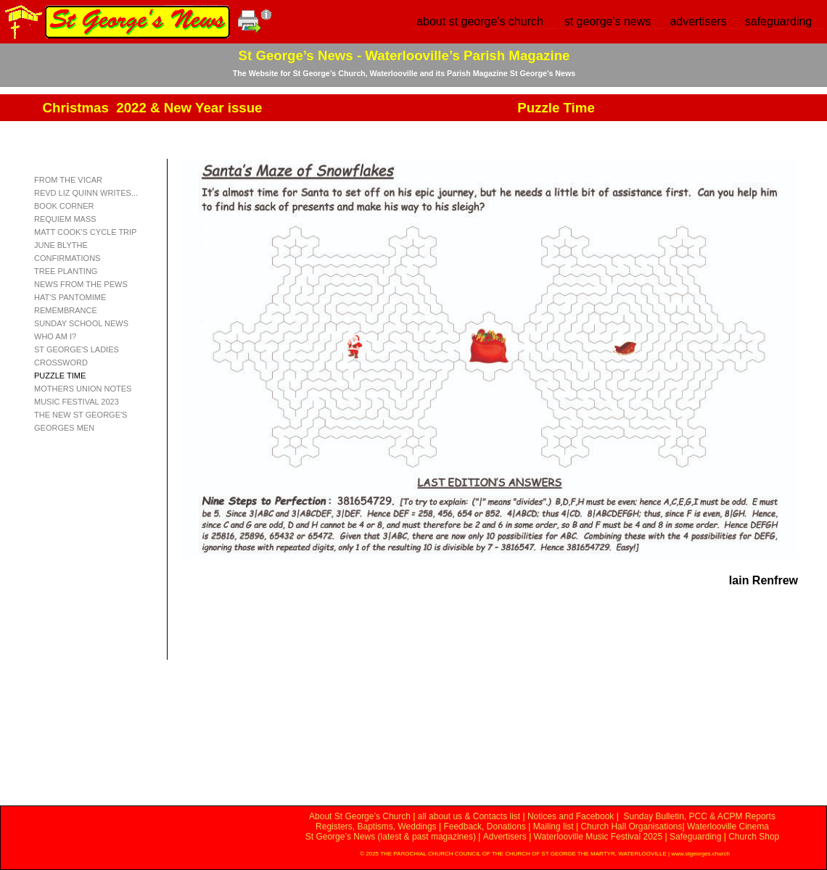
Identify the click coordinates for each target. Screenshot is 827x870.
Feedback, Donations (484, 826)
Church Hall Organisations (631, 826)
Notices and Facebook (570, 816)
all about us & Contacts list (469, 816)
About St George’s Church (360, 816)
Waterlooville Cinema (728, 826)
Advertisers (505, 837)
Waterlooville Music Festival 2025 (599, 837)
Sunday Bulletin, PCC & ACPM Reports (699, 816)
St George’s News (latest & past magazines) (390, 837)
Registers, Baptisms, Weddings (376, 826)
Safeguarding (695, 837)
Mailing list (553, 826)
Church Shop (753, 837)
